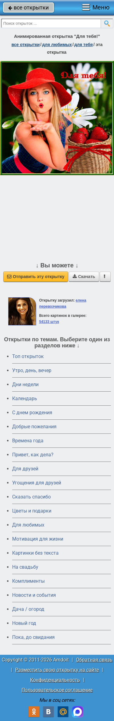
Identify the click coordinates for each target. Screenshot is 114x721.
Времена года (27, 441)
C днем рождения (32, 412)
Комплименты (28, 581)
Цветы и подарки (31, 511)
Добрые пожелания (34, 426)
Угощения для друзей (36, 483)
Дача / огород (28, 609)
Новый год (24, 623)
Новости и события (34, 595)
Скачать (84, 276)
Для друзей (25, 469)
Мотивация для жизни (37, 539)
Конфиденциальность (55, 680)
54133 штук (49, 322)
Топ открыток (28, 356)
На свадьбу (25, 567)
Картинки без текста (35, 553)
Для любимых (28, 525)
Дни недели (25, 384)
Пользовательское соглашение (57, 690)
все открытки (28, 7)
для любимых (57, 44)
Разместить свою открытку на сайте (57, 670)
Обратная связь (94, 660)
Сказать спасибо (31, 497)
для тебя (83, 44)
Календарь (24, 398)
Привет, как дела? (33, 455)
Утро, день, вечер (31, 370)
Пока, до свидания (33, 637)
